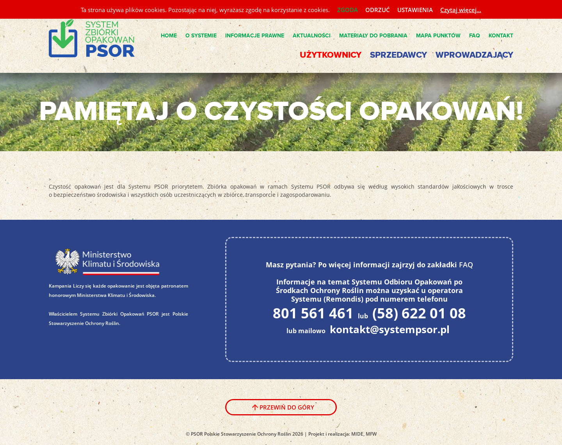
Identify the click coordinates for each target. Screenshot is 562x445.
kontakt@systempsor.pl (390, 329)
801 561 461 (313, 313)
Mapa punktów (438, 35)
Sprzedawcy (398, 55)
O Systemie (201, 35)
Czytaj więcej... (460, 10)
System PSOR (98, 38)
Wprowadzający (474, 55)
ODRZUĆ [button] (377, 10)
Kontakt (501, 35)
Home (169, 35)
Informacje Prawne (254, 35)
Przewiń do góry (287, 407)
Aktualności (312, 35)
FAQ (474, 35)
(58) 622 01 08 (419, 313)
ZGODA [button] (347, 10)
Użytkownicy (330, 55)
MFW (371, 434)
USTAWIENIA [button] (415, 10)
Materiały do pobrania (373, 35)
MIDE (357, 434)
